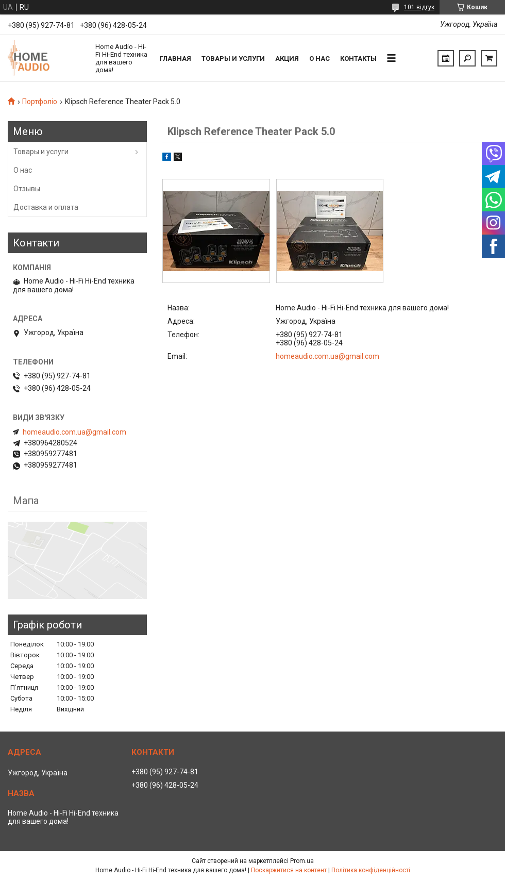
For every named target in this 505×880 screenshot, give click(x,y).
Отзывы (26, 189)
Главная (175, 58)
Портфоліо (39, 101)
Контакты (358, 58)
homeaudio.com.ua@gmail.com (327, 356)
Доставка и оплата (45, 207)
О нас (319, 58)
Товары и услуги (233, 58)
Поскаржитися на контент (289, 870)
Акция (287, 58)
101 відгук (419, 7)
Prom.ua (302, 861)
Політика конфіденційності (370, 870)
